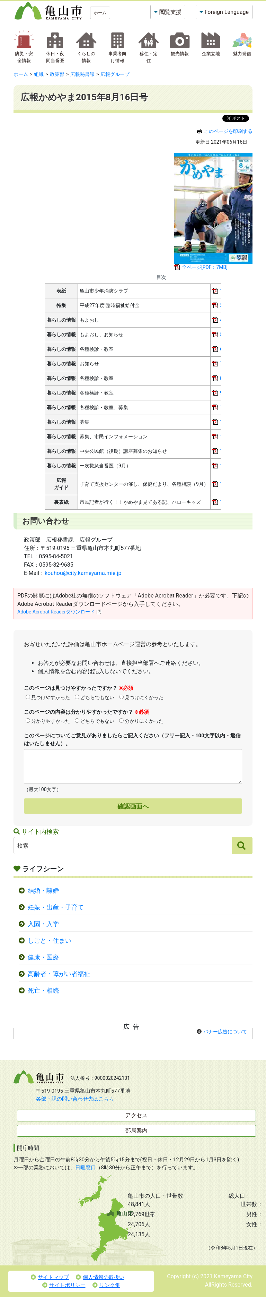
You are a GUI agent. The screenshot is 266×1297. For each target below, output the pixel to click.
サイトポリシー (64, 1285)
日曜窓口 (85, 1167)
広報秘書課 (82, 74)
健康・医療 (43, 957)
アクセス (136, 1115)
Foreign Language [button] (227, 12)
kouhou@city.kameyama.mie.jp (83, 573)
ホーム (100, 12)
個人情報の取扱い (100, 1277)
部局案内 (136, 1130)
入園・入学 (43, 924)
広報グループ (115, 74)
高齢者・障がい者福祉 (59, 973)
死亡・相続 (43, 990)
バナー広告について (225, 1031)
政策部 (57, 74)
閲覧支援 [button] (170, 12)
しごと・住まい (49, 940)
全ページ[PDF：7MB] (205, 267)
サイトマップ (50, 1277)
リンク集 (106, 1285)
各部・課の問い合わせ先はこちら (75, 1099)
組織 (39, 74)
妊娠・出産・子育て (56, 907)
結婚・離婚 (43, 890)
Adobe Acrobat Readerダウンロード (59, 611)
